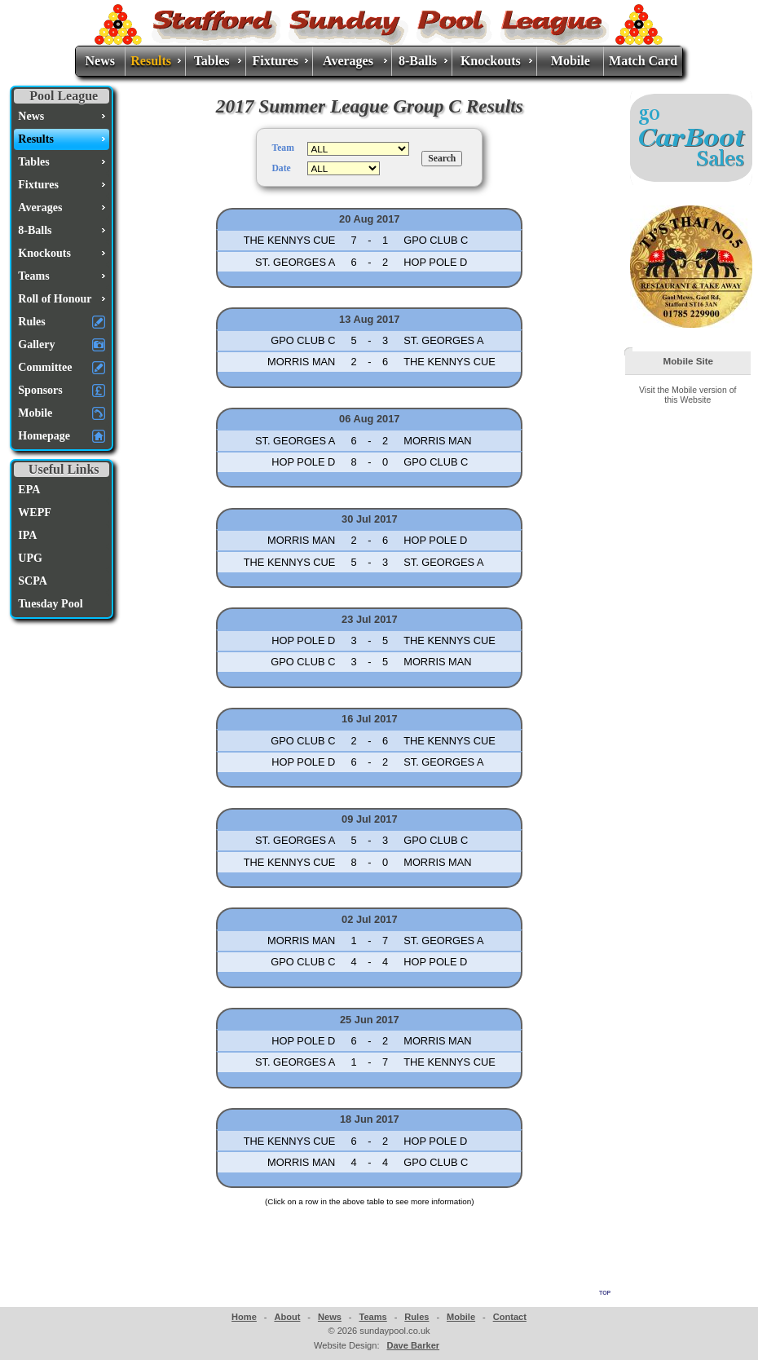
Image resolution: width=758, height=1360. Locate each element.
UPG (30, 558)
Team (282, 148)
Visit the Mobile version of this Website (687, 394)
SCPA (32, 581)
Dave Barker (412, 1345)
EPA (29, 490)
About (287, 1317)
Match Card (643, 61)
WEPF (34, 512)
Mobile (570, 61)
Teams (372, 1317)
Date (280, 168)
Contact (510, 1317)
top (604, 1291)
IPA (27, 535)
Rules (416, 1317)
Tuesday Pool (50, 604)
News (100, 61)
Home (244, 1317)
